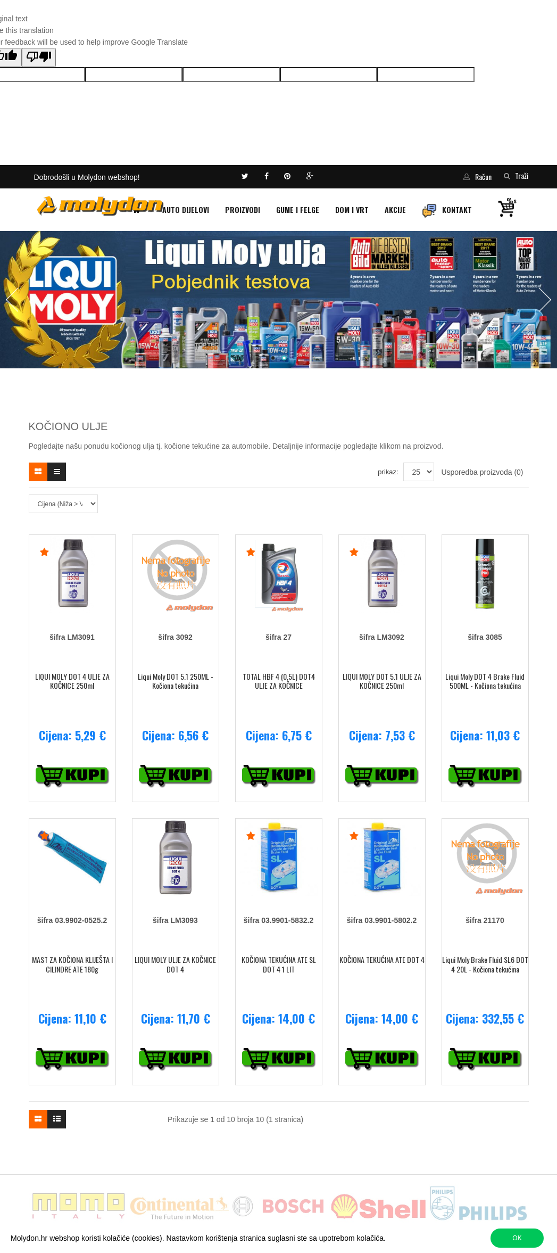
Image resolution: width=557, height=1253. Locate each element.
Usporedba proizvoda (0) (482, 472)
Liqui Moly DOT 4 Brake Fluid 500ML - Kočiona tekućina (485, 681)
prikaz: (388, 472)
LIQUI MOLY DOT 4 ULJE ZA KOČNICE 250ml (72, 681)
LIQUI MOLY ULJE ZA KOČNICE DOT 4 (175, 964)
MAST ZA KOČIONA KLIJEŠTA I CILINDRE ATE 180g (72, 964)
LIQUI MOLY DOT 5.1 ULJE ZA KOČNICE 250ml (382, 681)
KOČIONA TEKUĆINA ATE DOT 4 (382, 959)
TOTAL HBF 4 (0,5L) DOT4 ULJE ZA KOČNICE (279, 681)
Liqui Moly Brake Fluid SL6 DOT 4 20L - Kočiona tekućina (485, 964)
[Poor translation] (39, 57)
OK (516, 1238)
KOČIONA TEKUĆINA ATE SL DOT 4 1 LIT (279, 964)
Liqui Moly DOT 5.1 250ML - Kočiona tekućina (175, 681)
